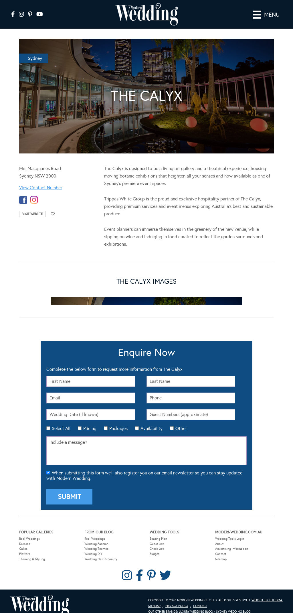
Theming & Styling (32, 551)
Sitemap (221, 551)
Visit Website (32, 206)
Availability (151, 420)
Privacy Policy (176, 598)
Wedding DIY (93, 545)
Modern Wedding (39, 597)
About (219, 535)
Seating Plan (158, 530)
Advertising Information (231, 540)
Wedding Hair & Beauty (100, 551)
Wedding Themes (96, 540)
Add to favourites (53, 206)
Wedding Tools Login (229, 530)
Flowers (24, 545)
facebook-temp (23, 192)
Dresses (24, 535)
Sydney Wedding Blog (233, 603)
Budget (154, 545)
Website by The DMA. (267, 592)
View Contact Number (40, 179)
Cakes (23, 540)
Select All (61, 420)
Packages (118, 420)
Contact (220, 545)
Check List (157, 540)
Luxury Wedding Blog (196, 603)
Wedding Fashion (96, 535)
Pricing (89, 420)
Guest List (157, 535)
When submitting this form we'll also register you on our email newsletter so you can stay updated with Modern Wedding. (144, 467)
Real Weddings (29, 530)
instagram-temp (34, 192)
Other (181, 420)
